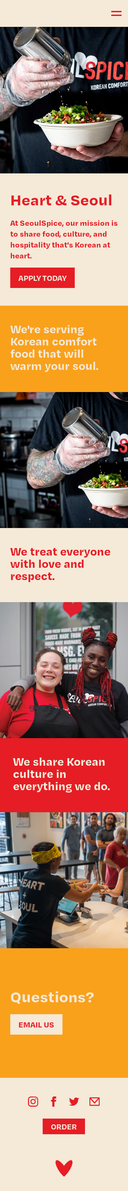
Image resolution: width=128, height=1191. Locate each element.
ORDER (64, 1126)
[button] (113, 13)
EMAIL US (36, 1024)
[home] (37, 13)
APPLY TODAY (42, 278)
